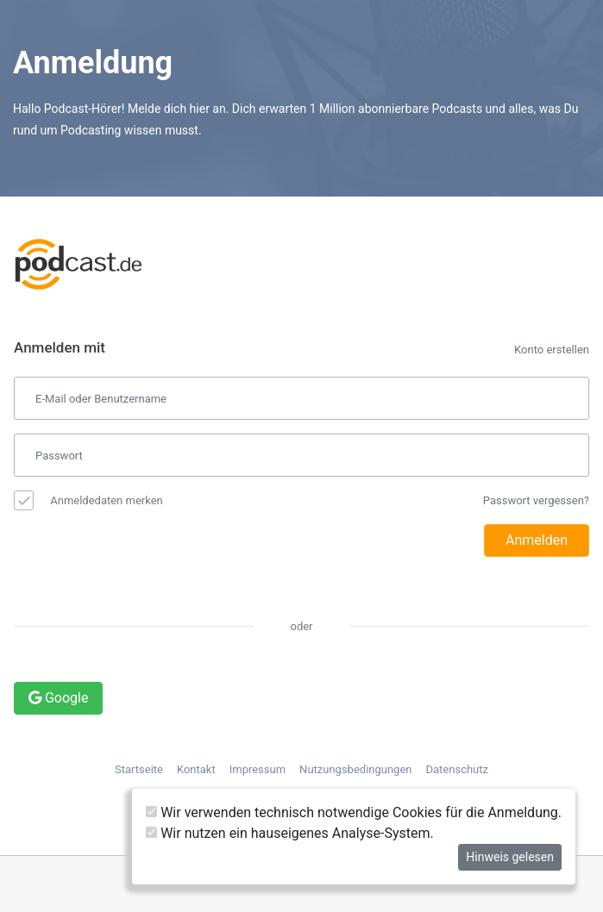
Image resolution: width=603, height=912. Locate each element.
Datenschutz (457, 769)
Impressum (257, 769)
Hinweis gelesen (510, 857)
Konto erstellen (551, 349)
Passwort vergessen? (536, 500)
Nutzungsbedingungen (355, 769)
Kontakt (196, 769)
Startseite (139, 769)
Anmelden (537, 540)
